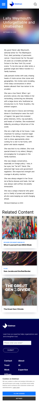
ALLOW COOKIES (19, 393)
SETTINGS (19, 398)
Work (6, 370)
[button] (3, 4)
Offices (7, 374)
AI (19, 365)
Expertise (23, 370)
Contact (8, 361)
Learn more (16, 387)
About (21, 361)
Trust (6, 365)
